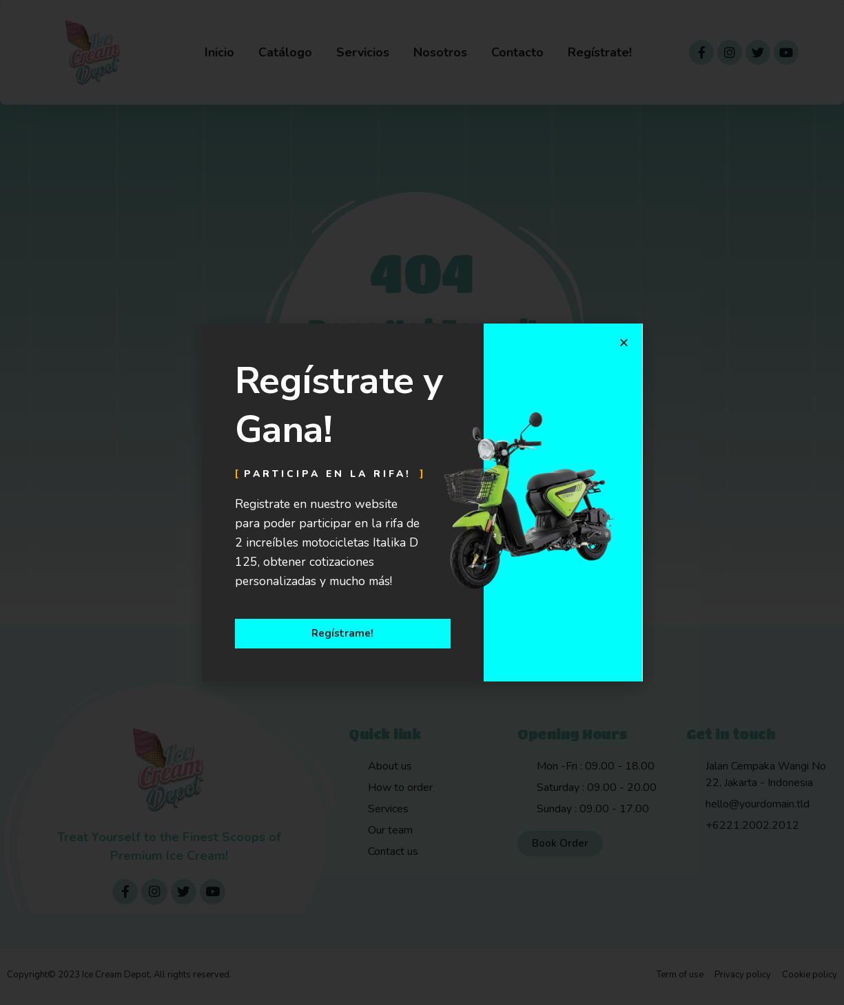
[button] (624, 342)
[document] (422, 502)
